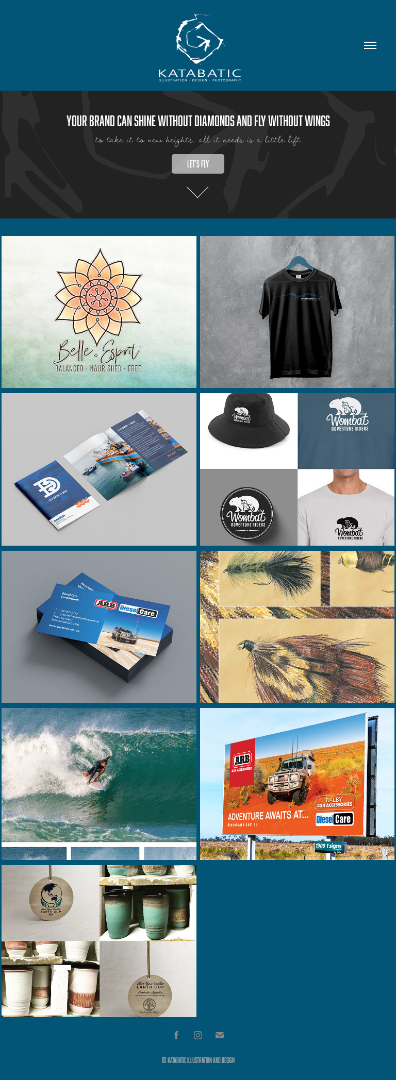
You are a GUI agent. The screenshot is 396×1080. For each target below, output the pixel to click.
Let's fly (198, 164)
